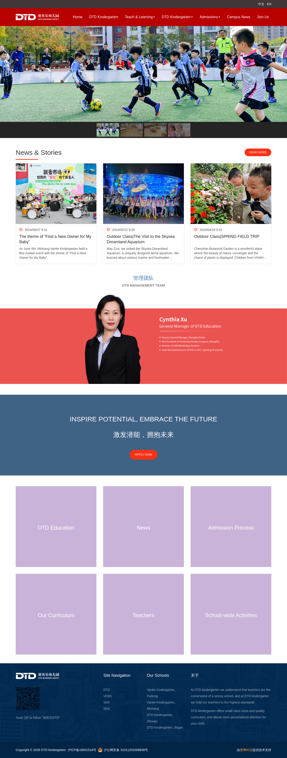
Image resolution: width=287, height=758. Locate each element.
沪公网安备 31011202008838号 (126, 750)
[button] (7, 73)
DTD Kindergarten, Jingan (165, 727)
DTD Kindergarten (103, 17)
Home (78, 17)
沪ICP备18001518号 (82, 750)
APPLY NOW (143, 454)
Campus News (238, 17)
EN (269, 4)
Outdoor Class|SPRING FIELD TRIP (226, 236)
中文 (261, 4)
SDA (106, 702)
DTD (106, 690)
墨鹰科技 (246, 750)
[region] (143, 82)
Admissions (210, 17)
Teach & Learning (140, 17)
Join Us (263, 17)
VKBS (107, 696)
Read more (258, 152)
